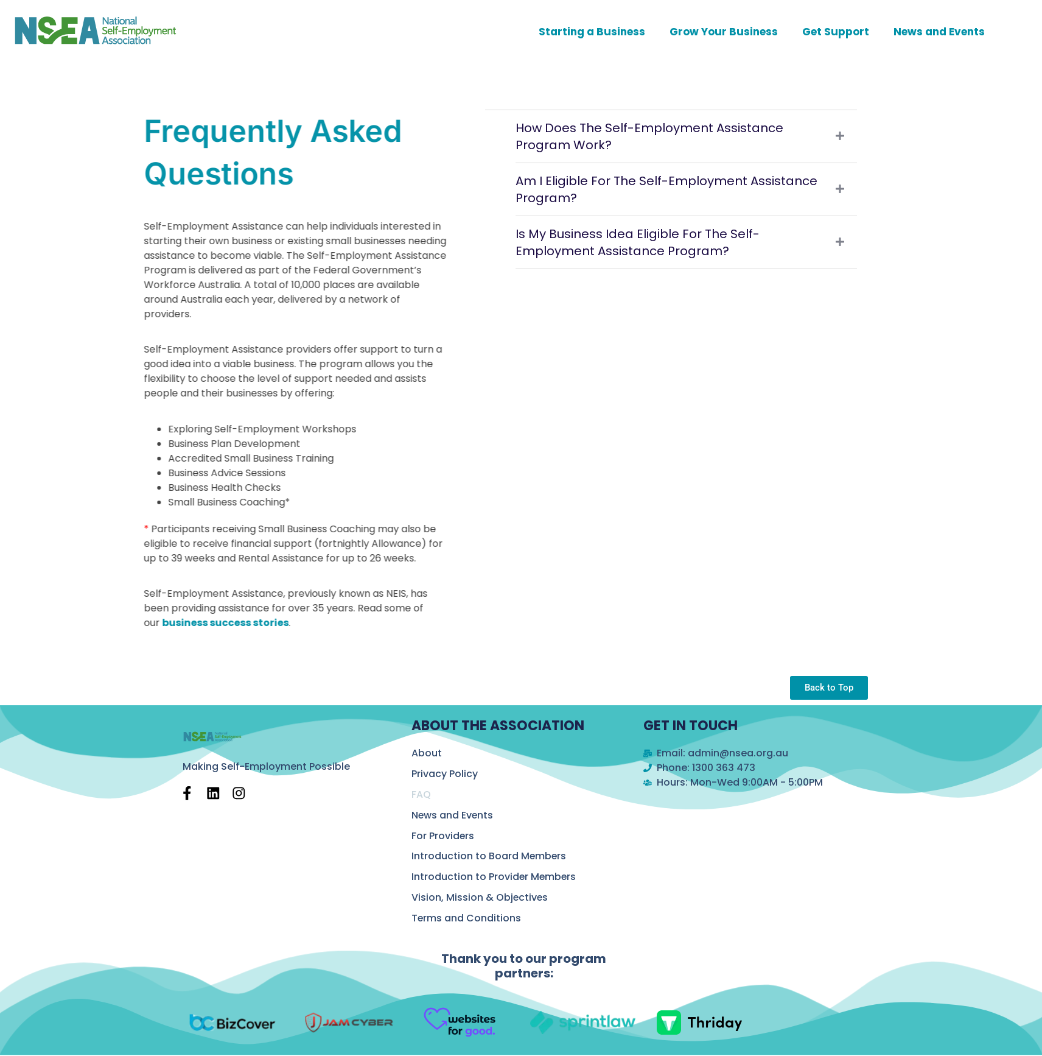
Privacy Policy (444, 774)
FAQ (421, 794)
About (426, 753)
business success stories (202, 623)
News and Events (939, 31)
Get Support (835, 31)
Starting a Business (592, 31)
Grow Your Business (724, 31)
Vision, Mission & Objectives (480, 898)
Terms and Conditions (466, 919)
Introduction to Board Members (489, 857)
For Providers (443, 836)
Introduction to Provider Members (494, 877)
